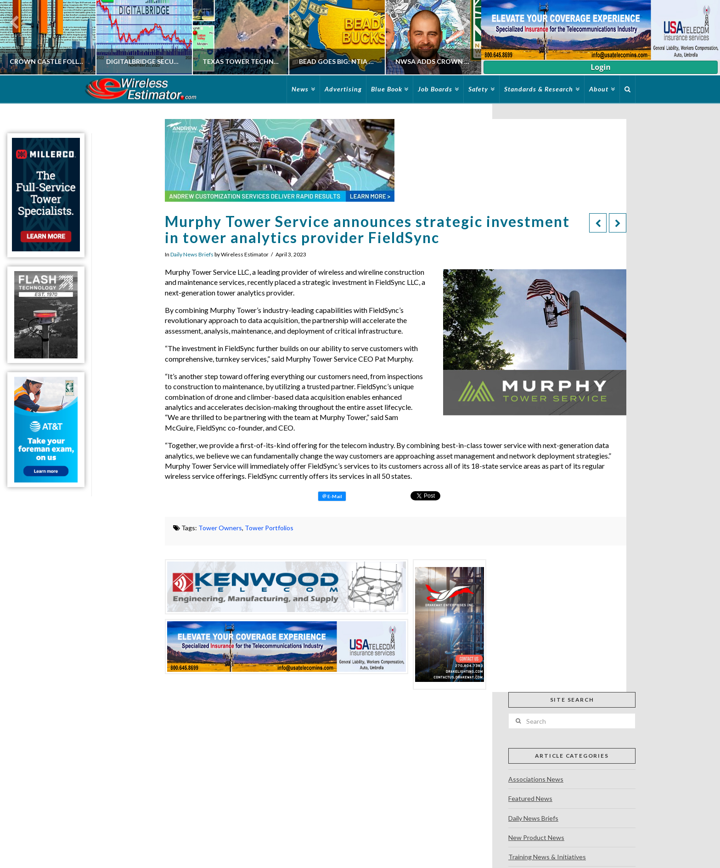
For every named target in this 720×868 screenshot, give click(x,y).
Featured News (530, 798)
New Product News (536, 837)
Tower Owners (220, 528)
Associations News (535, 779)
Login (600, 67)
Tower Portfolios (269, 528)
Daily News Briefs (192, 254)
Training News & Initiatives (547, 857)
